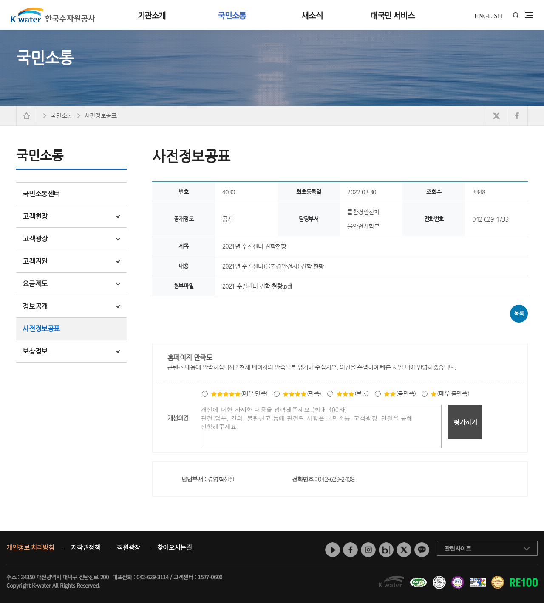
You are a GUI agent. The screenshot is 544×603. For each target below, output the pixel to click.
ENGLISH (488, 16)
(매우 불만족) (450, 393)
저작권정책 (85, 547)
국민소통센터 (41, 194)
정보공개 (71, 306)
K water (53, 15)
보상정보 (71, 351)
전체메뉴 (528, 15)
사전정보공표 (41, 329)
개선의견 (178, 418)
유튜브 (332, 549)
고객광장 (71, 239)
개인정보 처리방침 (30, 547)
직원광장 (128, 547)
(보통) (352, 393)
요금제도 (71, 284)
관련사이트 (458, 548)
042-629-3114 (152, 577)
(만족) (302, 393)
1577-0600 (210, 577)
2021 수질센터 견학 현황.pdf (257, 286)
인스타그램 (368, 549)
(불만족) (400, 393)
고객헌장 (71, 216)
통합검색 (516, 15)
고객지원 (71, 261)
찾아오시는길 (174, 547)
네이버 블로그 (386, 549)
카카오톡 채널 (421, 549)
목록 (519, 313)
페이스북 (350, 549)
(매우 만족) (239, 393)
